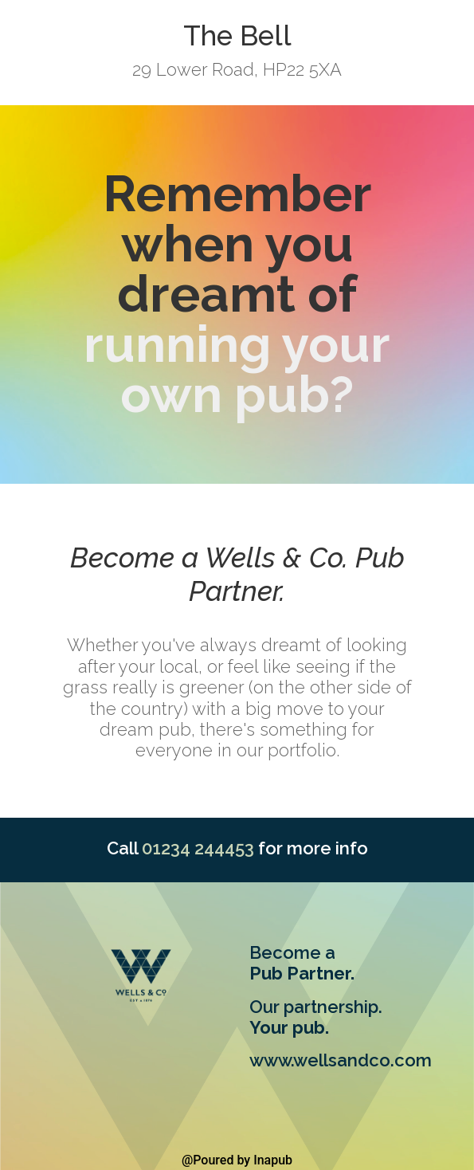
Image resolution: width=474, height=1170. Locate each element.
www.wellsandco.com (340, 1060)
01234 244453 (198, 848)
